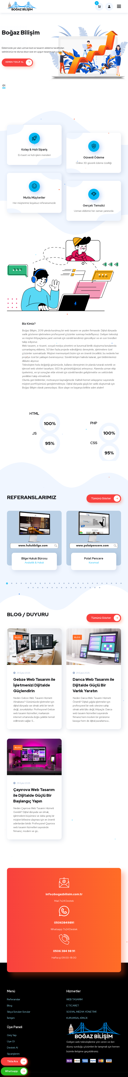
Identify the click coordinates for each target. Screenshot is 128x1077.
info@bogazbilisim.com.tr (64, 894)
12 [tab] (59, 583)
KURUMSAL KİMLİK (77, 1018)
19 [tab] (92, 583)
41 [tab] (99, 587)
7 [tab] (35, 583)
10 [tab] (49, 583)
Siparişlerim (13, 1053)
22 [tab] (106, 583)
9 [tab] (45, 583)
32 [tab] (56, 587)
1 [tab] (7, 583)
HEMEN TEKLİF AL (18, 62)
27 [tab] (33, 587)
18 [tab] (87, 583)
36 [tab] (75, 587)
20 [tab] (97, 583)
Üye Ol (11, 1041)
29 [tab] (42, 587)
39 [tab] (90, 587)
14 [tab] (68, 583)
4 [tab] (21, 583)
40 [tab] (94, 587)
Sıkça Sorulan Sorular (18, 1011)
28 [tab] (37, 587)
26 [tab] (28, 587)
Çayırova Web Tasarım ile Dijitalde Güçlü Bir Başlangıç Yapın (34, 795)
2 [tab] (11, 583)
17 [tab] (83, 583)
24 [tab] (116, 583)
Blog (18, 637)
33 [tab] (61, 587)
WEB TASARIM (74, 999)
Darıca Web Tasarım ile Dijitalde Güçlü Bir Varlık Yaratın (93, 685)
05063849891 (64, 922)
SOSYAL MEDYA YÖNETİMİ (81, 1011)
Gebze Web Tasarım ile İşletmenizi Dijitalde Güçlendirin (34, 685)
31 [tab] (52, 587)
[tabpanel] (34, 540)
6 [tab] (30, 583)
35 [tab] (71, 587)
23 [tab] (111, 583)
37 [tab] (80, 587)
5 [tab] (26, 583)
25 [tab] (121, 583)
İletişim (11, 1018)
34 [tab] (66, 587)
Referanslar (13, 999)
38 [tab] (85, 587)
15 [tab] (73, 583)
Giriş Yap (12, 1035)
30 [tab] (47, 587)
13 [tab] (64, 583)
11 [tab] (54, 583)
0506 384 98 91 (64, 951)
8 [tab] (40, 583)
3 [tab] (16, 583)
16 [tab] (78, 583)
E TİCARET (72, 1005)
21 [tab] (102, 583)
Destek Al (12, 1047)
